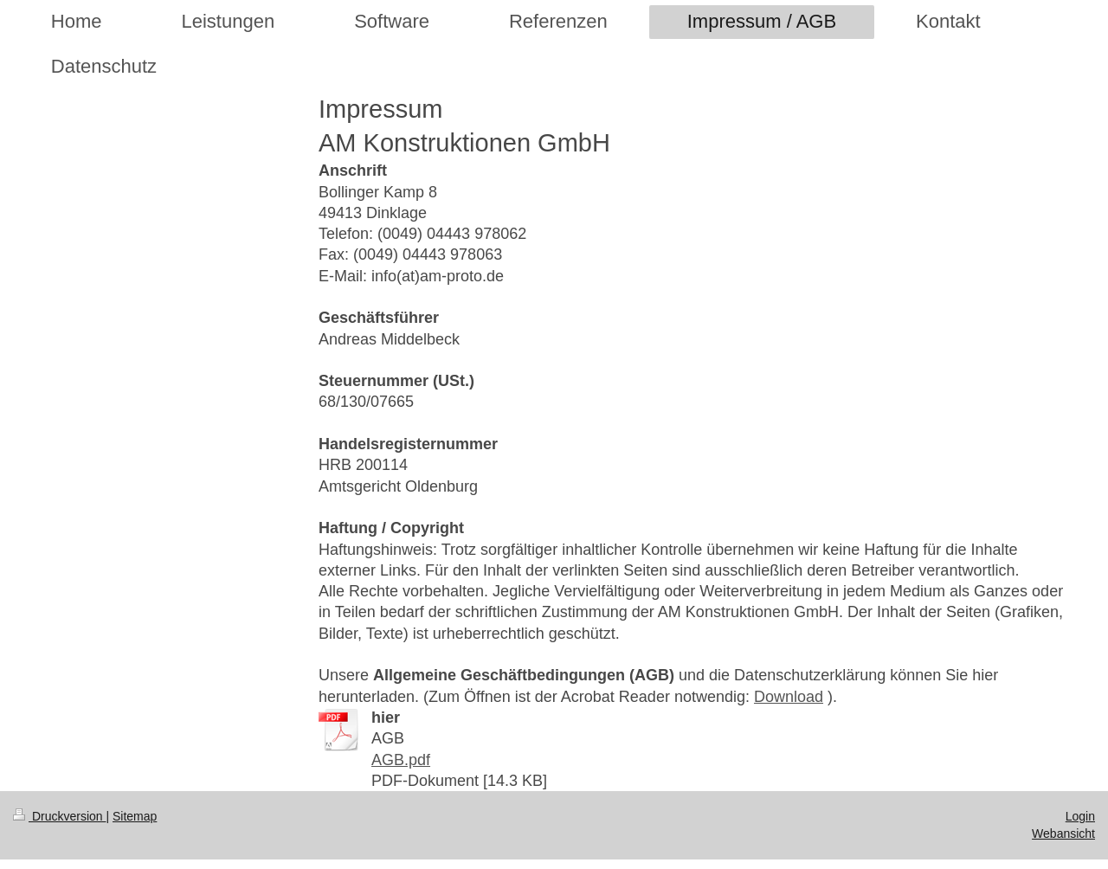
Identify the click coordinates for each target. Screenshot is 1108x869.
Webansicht (1063, 833)
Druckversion (59, 816)
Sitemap (135, 816)
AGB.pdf (400, 760)
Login (1080, 816)
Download (788, 696)
